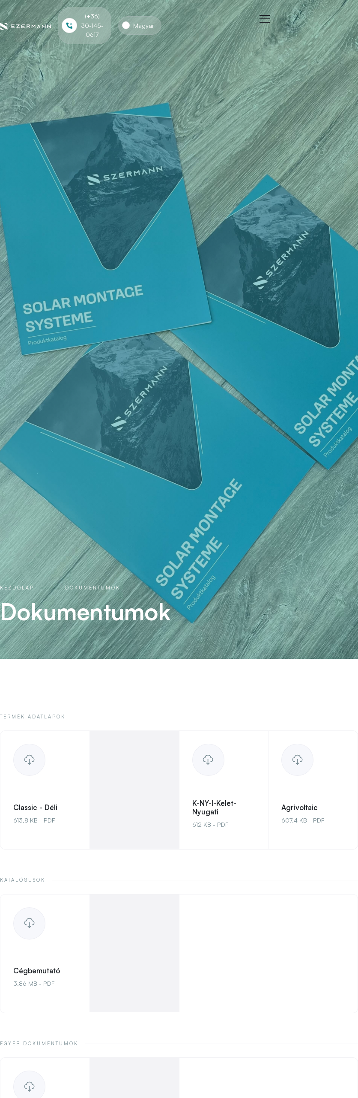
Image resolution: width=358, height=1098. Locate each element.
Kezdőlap (17, 588)
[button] (139, 25)
